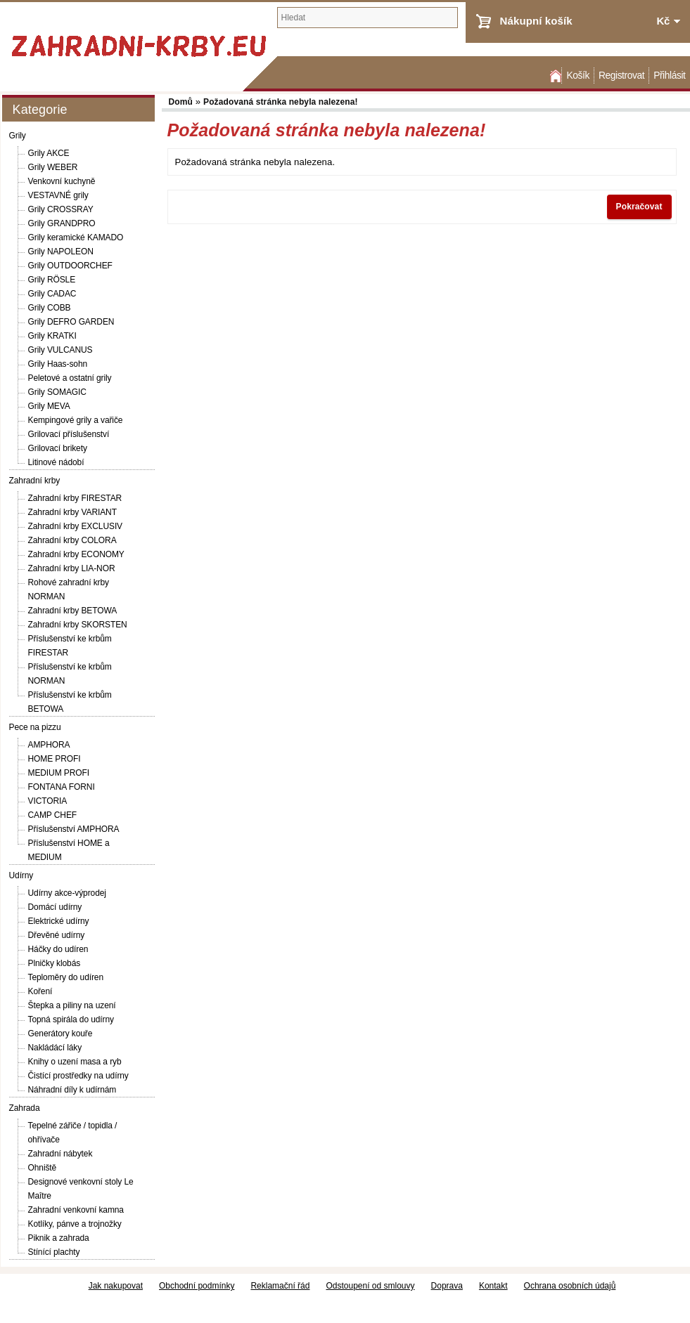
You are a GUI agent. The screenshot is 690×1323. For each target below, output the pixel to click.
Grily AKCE (49, 153)
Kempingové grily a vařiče (75, 420)
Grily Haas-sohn (58, 364)
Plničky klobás (54, 963)
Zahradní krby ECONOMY (76, 554)
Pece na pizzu (35, 727)
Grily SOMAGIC (57, 392)
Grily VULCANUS (60, 350)
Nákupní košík (536, 21)
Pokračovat (639, 206)
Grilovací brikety (57, 448)
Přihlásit (669, 75)
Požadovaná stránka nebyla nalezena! (280, 102)
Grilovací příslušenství (69, 434)
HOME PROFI (54, 759)
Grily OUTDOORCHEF (70, 266)
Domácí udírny (55, 907)
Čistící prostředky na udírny (78, 1076)
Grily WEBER (53, 167)
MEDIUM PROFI (58, 773)
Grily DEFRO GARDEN (71, 322)
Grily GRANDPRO (62, 223)
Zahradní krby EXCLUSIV (75, 526)
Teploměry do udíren (66, 977)
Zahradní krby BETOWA (72, 610)
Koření (40, 991)
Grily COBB (49, 308)
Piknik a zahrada (58, 1238)
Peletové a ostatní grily (70, 378)
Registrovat (621, 75)
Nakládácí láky (55, 1047)
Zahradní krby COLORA (72, 540)
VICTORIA (48, 801)
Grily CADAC (52, 294)
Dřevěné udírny (56, 935)
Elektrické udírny (58, 921)
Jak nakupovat (116, 1286)
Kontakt (493, 1286)
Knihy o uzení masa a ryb (75, 1062)
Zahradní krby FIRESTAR (75, 498)
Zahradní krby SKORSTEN (77, 625)
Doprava (447, 1286)
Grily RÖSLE (52, 280)
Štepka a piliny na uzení (72, 1005)
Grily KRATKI (52, 336)
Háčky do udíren (58, 949)
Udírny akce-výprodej (67, 893)
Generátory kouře (60, 1033)
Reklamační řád (279, 1286)
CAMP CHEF (52, 815)
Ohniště (42, 1168)
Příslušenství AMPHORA (74, 829)
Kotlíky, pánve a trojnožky (75, 1224)
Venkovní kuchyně (62, 181)
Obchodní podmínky (196, 1286)
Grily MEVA (49, 406)
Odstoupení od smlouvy (370, 1286)
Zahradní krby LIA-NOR (71, 568)
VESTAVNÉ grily (58, 195)
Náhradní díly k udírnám (72, 1090)
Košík (577, 75)
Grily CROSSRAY (61, 209)
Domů (554, 75)
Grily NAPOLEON (61, 251)
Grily (17, 136)
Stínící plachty (54, 1252)
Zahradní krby (34, 480)
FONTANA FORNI (61, 787)
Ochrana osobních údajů (570, 1286)
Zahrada (24, 1108)
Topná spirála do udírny (71, 1019)
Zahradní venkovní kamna (76, 1210)
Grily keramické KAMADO (76, 237)
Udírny (21, 875)
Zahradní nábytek (60, 1154)
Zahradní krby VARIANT (72, 512)
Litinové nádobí (56, 462)
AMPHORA (49, 745)
